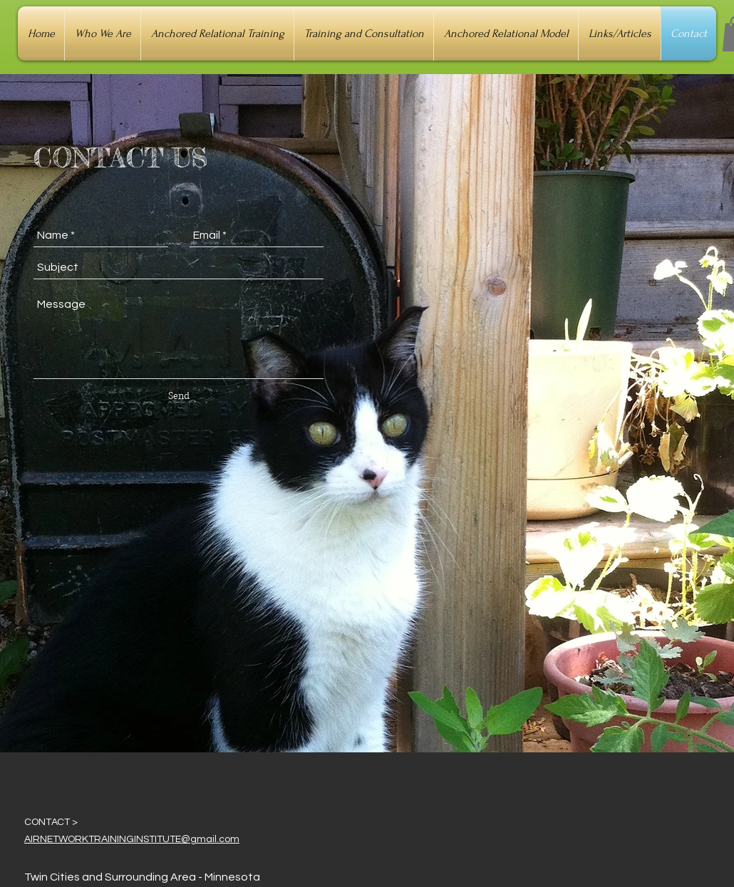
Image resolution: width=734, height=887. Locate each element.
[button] (102, 33)
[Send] (179, 396)
